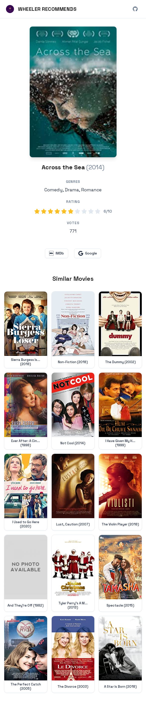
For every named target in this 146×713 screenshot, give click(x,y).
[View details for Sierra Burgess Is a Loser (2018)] (25, 330)
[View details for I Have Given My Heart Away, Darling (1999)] (120, 411)
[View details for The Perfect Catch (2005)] (25, 654)
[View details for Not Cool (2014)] (73, 411)
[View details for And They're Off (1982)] (25, 573)
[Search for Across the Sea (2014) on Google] (73, 92)
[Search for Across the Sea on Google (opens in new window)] (87, 253)
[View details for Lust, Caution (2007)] (73, 492)
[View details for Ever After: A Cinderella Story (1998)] (25, 411)
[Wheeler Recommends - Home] (41, 9)
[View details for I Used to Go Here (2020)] (25, 492)
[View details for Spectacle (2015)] (120, 573)
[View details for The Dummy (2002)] (120, 330)
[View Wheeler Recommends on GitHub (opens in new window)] (135, 9)
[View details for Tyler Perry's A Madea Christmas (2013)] (73, 573)
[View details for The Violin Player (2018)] (120, 492)
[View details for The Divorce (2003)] (73, 654)
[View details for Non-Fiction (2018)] (73, 330)
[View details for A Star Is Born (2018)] (120, 654)
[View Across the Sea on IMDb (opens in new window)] (56, 253)
